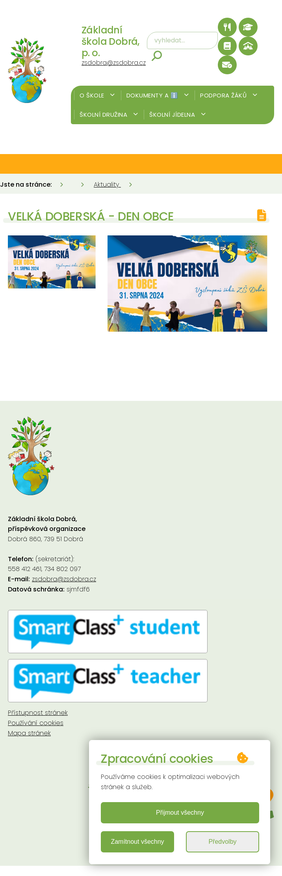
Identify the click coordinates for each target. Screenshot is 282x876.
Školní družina (109, 114)
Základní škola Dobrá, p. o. (110, 41)
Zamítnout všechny (137, 841)
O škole (97, 95)
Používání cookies (35, 722)
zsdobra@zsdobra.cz (114, 62)
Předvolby (222, 841)
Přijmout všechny (180, 812)
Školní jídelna (177, 114)
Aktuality (107, 184)
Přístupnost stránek (38, 712)
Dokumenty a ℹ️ (157, 95)
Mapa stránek (29, 733)
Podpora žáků (228, 95)
